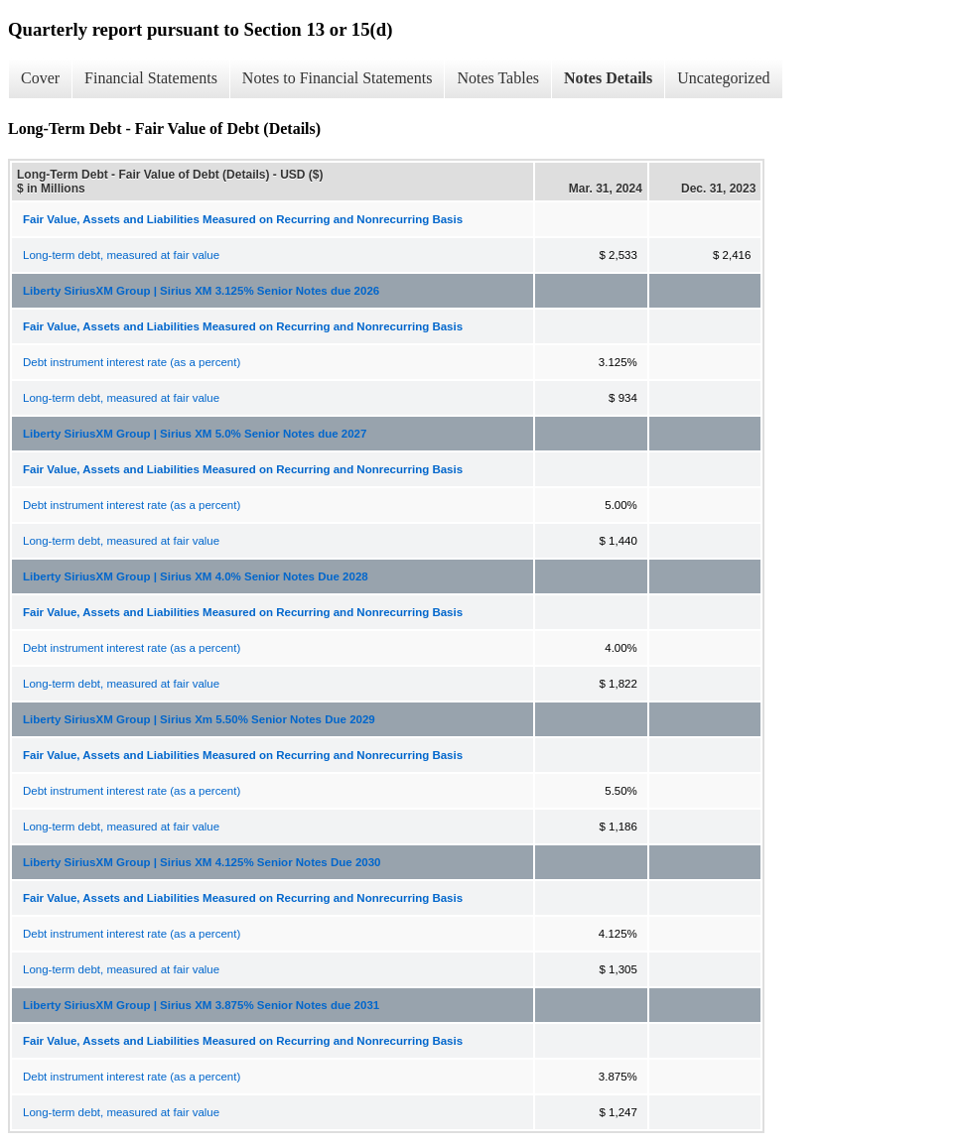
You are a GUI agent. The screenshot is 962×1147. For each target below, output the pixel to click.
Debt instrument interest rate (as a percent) (131, 362)
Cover (40, 77)
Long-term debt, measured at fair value (121, 255)
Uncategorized (723, 77)
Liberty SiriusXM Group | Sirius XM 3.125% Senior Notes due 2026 (201, 291)
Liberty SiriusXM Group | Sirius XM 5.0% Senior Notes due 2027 (194, 434)
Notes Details (608, 77)
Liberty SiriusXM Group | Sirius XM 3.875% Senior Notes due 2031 (201, 1005)
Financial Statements (150, 77)
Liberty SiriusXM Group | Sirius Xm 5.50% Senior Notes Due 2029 (199, 719)
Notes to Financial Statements (337, 77)
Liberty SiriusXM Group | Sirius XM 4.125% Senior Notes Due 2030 (201, 862)
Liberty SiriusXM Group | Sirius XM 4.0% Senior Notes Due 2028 (195, 576)
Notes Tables (498, 77)
